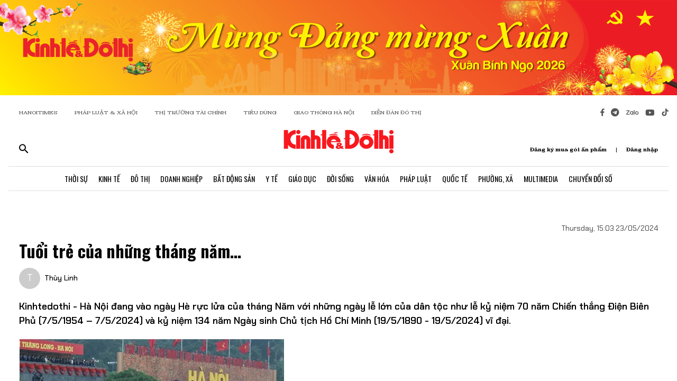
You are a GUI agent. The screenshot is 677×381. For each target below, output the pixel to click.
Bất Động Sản (234, 178)
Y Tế (272, 178)
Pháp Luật (416, 178)
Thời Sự (76, 178)
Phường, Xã (495, 178)
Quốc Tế (455, 178)
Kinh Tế (109, 178)
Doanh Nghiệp (181, 178)
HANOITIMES (38, 112)
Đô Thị (140, 178)
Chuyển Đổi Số (590, 178)
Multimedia (541, 178)
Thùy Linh (61, 278)
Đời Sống (340, 178)
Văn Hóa (376, 178)
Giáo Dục (302, 178)
